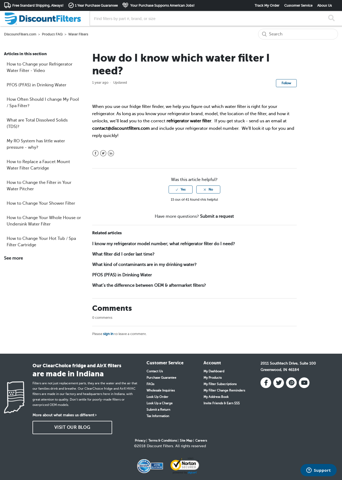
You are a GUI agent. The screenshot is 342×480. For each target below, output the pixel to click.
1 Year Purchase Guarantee (96, 5)
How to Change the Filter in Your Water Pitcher (39, 185)
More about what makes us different (63, 415)
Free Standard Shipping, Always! (37, 5)
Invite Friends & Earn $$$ (221, 403)
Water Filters (78, 34)
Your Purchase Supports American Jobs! (161, 5)
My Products (212, 378)
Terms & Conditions (162, 440)
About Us (324, 5)
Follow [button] (286, 83)
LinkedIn (111, 153)
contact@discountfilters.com (121, 128)
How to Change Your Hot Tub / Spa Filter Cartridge (41, 241)
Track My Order (267, 5)
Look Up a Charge (159, 403)
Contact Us (154, 371)
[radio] (181, 189)
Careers (201, 440)
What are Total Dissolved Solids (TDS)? (37, 123)
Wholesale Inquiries (160, 390)
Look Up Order (157, 397)
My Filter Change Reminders (224, 390)
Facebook (95, 153)
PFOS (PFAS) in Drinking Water (36, 85)
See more (13, 258)
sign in (108, 334)
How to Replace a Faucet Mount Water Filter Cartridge (38, 165)
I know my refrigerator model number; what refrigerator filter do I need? (163, 243)
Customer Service (298, 5)
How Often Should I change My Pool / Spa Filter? (43, 102)
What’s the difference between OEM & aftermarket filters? (149, 285)
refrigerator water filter (188, 121)
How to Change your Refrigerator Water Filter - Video (39, 67)
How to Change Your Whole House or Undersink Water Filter (44, 221)
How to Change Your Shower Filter (41, 203)
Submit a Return (158, 410)
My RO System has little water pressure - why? (36, 144)
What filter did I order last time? (123, 254)
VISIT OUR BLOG (72, 427)
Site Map (186, 440)
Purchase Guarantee (161, 378)
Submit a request (217, 216)
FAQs (150, 384)
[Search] (298, 34)
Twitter (103, 153)
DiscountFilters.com (20, 34)
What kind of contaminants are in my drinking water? (144, 264)
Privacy (140, 440)
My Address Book (216, 397)
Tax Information (157, 416)
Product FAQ (52, 34)
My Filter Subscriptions (220, 384)
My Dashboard (213, 371)
